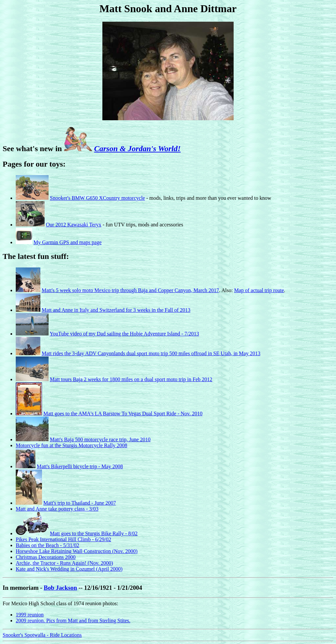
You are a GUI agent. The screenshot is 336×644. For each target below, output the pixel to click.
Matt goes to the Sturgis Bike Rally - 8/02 (93, 533)
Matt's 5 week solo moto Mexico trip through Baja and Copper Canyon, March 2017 (130, 290)
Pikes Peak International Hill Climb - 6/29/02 (63, 539)
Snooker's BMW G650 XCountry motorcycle (97, 198)
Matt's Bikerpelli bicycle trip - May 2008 (80, 466)
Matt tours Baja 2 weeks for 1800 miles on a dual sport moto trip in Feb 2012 (131, 379)
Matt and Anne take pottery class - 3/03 (57, 509)
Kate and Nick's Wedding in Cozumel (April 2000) (69, 569)
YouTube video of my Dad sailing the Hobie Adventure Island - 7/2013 (124, 333)
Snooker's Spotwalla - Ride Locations (42, 635)
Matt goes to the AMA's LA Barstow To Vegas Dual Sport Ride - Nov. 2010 (122, 413)
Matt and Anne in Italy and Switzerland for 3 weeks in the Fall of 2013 (116, 310)
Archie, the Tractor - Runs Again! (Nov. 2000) (64, 563)
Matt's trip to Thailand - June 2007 (79, 503)
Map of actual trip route (259, 290)
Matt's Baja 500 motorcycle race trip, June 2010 (100, 439)
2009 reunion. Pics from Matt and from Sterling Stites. (73, 620)
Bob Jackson (60, 587)
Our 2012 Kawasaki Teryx (73, 224)
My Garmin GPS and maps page (67, 242)
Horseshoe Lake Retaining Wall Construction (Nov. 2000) (76, 551)
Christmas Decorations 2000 (45, 557)
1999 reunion (30, 614)
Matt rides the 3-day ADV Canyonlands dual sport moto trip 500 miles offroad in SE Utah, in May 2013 (151, 353)
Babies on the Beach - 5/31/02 (47, 545)
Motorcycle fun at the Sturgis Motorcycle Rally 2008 (71, 445)
